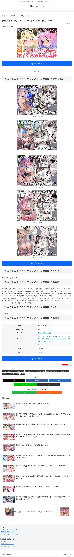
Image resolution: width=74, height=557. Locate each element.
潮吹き (65, 339)
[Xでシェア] (14, 380)
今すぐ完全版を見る (37, 64)
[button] (48, 384)
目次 (35, 71)
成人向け (62, 371)
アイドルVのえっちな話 (45, 333)
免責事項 (4, 542)
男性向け (63, 336)
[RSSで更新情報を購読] (38, 392)
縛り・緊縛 (56, 336)
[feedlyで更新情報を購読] (35, 392)
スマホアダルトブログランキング (11, 535)
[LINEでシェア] (25, 384)
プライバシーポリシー (7, 544)
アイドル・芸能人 (47, 336)
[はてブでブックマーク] (60, 380)
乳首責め (42, 371)
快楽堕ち (50, 341)
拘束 (39, 336)
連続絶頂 (58, 339)
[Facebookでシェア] (37, 380)
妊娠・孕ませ (45, 339)
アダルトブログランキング (9, 530)
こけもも (40, 345)
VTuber (53, 339)
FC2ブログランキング (7, 532)
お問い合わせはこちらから (9, 547)
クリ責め (44, 341)
